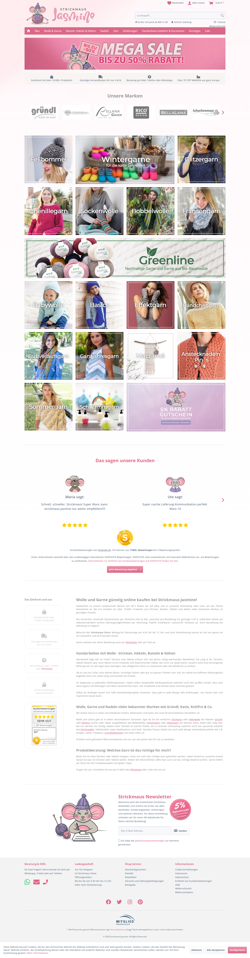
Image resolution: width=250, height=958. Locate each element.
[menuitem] (175, 3)
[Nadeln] (104, 31)
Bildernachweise (184, 892)
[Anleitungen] (130, 31)
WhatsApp (46, 668)
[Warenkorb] (216, 3)
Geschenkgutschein (135, 869)
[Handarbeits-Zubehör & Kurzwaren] (163, 31)
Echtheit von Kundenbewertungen (193, 880)
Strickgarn (177, 719)
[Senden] (180, 830)
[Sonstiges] (195, 31)
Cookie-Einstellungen (186, 869)
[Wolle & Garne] (53, 31)
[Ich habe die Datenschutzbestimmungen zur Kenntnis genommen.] (119, 840)
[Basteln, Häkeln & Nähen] (81, 31)
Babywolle (194, 719)
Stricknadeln (87, 729)
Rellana (86, 722)
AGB (177, 884)
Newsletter (131, 877)
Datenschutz (182, 877)
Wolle (158, 509)
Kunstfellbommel (114, 732)
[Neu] (37, 31)
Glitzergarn (173, 722)
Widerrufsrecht (183, 888)
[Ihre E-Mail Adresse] (144, 831)
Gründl (218, 719)
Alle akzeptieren (216, 949)
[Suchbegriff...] (180, 15)
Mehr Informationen (37, 952)
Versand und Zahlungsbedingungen (144, 880)
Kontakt (129, 873)
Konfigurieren (237, 949)
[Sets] (116, 31)
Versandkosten (117, 929)
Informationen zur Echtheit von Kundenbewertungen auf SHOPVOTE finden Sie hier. (133, 560)
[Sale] (207, 31)
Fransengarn (153, 722)
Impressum (181, 873)
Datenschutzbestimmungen (150, 840)
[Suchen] (222, 15)
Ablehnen (196, 949)
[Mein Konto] (196, 3)
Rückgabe (130, 884)
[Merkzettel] (175, 3)
